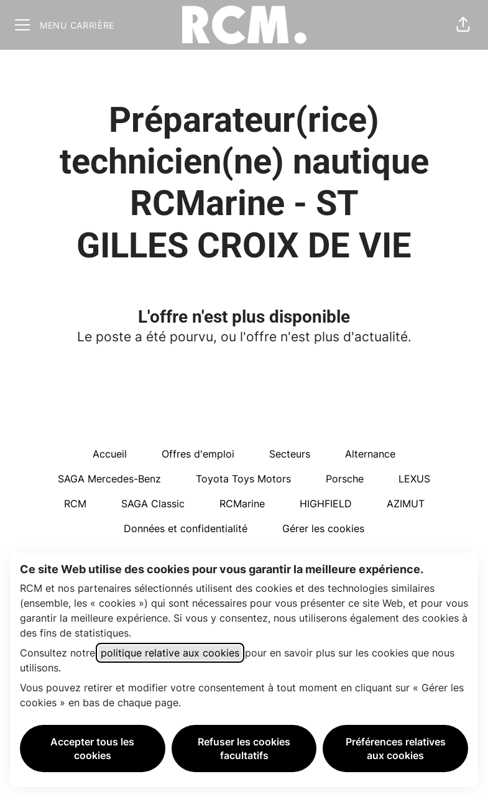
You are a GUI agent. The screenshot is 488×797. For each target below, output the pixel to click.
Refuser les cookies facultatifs (244, 748)
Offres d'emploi (198, 454)
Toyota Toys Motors (243, 478)
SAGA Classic (153, 503)
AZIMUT (406, 503)
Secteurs (289, 454)
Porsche (345, 478)
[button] (463, 24)
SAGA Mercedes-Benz (109, 478)
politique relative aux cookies (170, 653)
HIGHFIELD (326, 503)
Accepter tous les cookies (92, 748)
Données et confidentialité (185, 528)
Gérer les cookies (323, 528)
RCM (75, 503)
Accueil (110, 454)
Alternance (370, 454)
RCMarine (242, 503)
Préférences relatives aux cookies (396, 748)
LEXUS (414, 478)
